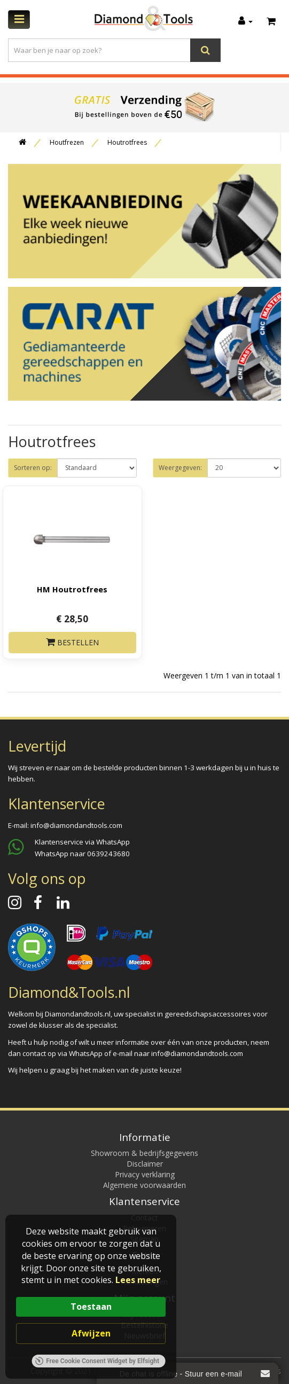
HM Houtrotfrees (72, 589)
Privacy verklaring (145, 1174)
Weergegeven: (180, 467)
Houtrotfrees (127, 142)
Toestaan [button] (91, 1306)
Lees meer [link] (137, 1280)
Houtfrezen (67, 142)
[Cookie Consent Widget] (90, 1297)
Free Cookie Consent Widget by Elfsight (97, 1361)
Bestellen (72, 642)
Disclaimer (145, 1164)
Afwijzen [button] (91, 1333)
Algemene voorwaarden (144, 1185)
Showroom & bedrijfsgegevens (144, 1153)
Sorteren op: (33, 467)
